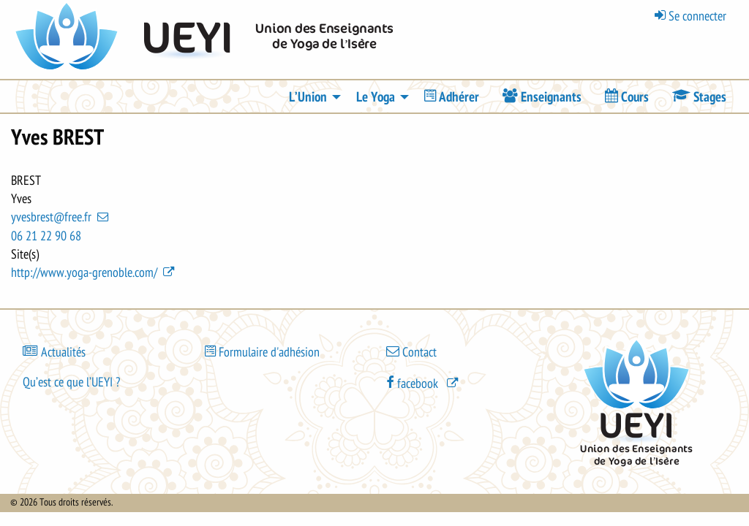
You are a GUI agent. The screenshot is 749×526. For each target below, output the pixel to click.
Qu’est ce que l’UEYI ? (71, 382)
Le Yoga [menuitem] (375, 97)
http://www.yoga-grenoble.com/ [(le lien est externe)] (94, 272)
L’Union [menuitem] (308, 97)
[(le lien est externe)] (423, 382)
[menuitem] (452, 96)
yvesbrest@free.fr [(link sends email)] (61, 217)
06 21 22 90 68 (46, 236)
